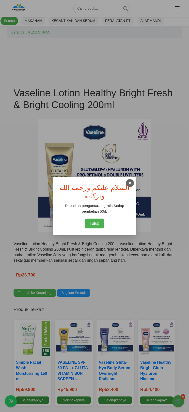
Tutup (94, 223)
